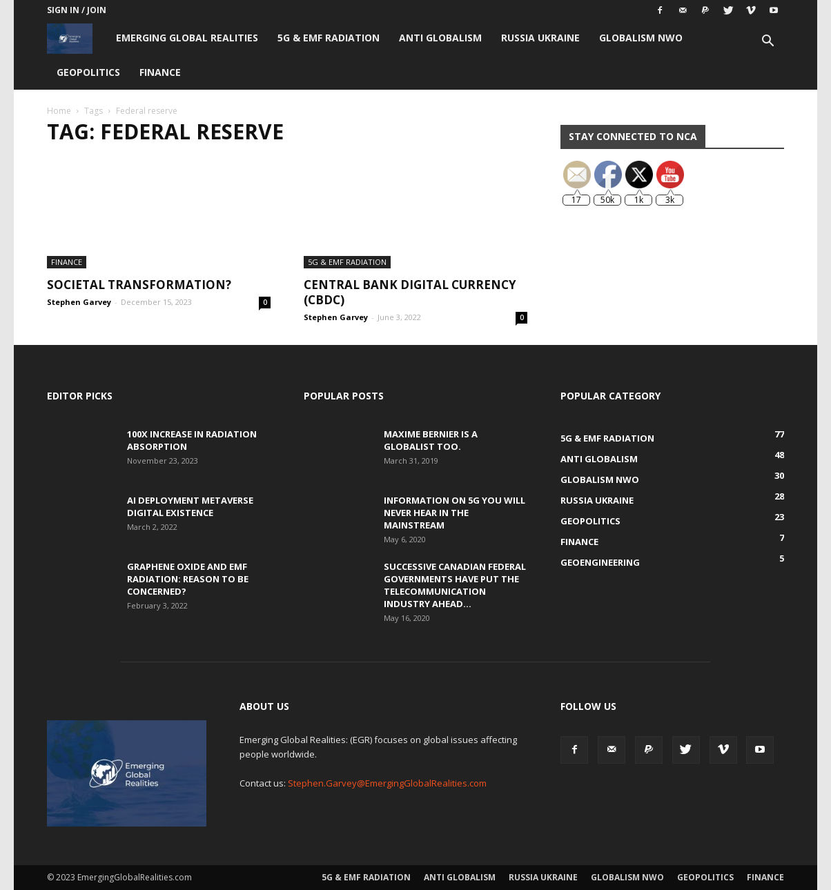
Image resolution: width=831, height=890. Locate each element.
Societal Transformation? (139, 285)
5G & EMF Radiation (328, 37)
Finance (160, 72)
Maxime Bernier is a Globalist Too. (431, 440)
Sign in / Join (76, 10)
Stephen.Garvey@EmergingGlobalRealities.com (387, 783)
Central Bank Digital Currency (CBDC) (410, 292)
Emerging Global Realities (187, 37)
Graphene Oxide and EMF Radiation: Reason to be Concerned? (187, 578)
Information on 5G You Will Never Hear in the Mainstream (454, 512)
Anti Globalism (440, 37)
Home (59, 111)
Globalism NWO (641, 37)
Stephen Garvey (79, 302)
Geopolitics (88, 72)
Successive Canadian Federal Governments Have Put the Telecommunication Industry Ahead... (455, 585)
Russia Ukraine (540, 37)
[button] (767, 42)
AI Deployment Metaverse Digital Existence (190, 506)
